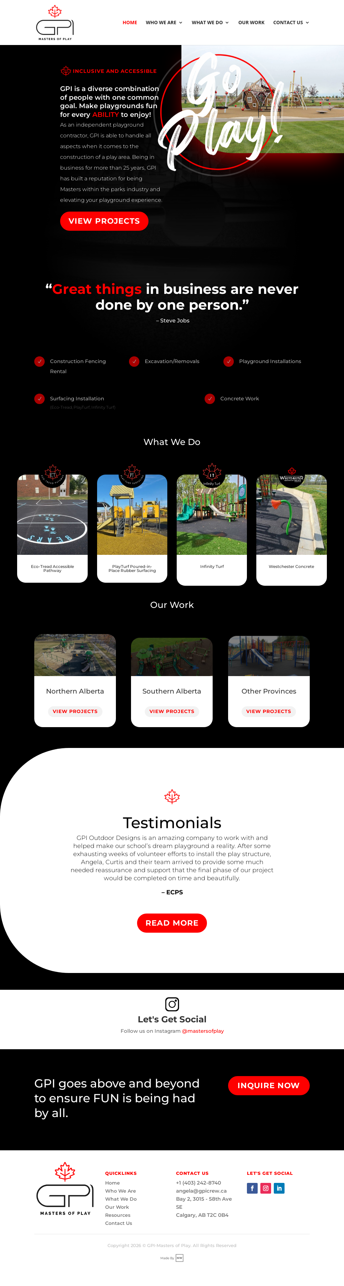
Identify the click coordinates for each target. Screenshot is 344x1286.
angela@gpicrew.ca (201, 1191)
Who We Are (161, 23)
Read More (172, 923)
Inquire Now (269, 1085)
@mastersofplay (203, 1031)
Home (130, 23)
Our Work (251, 23)
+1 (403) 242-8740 (198, 1183)
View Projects (104, 221)
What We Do (207, 23)
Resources (117, 1215)
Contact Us (288, 23)
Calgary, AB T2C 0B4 (202, 1215)
